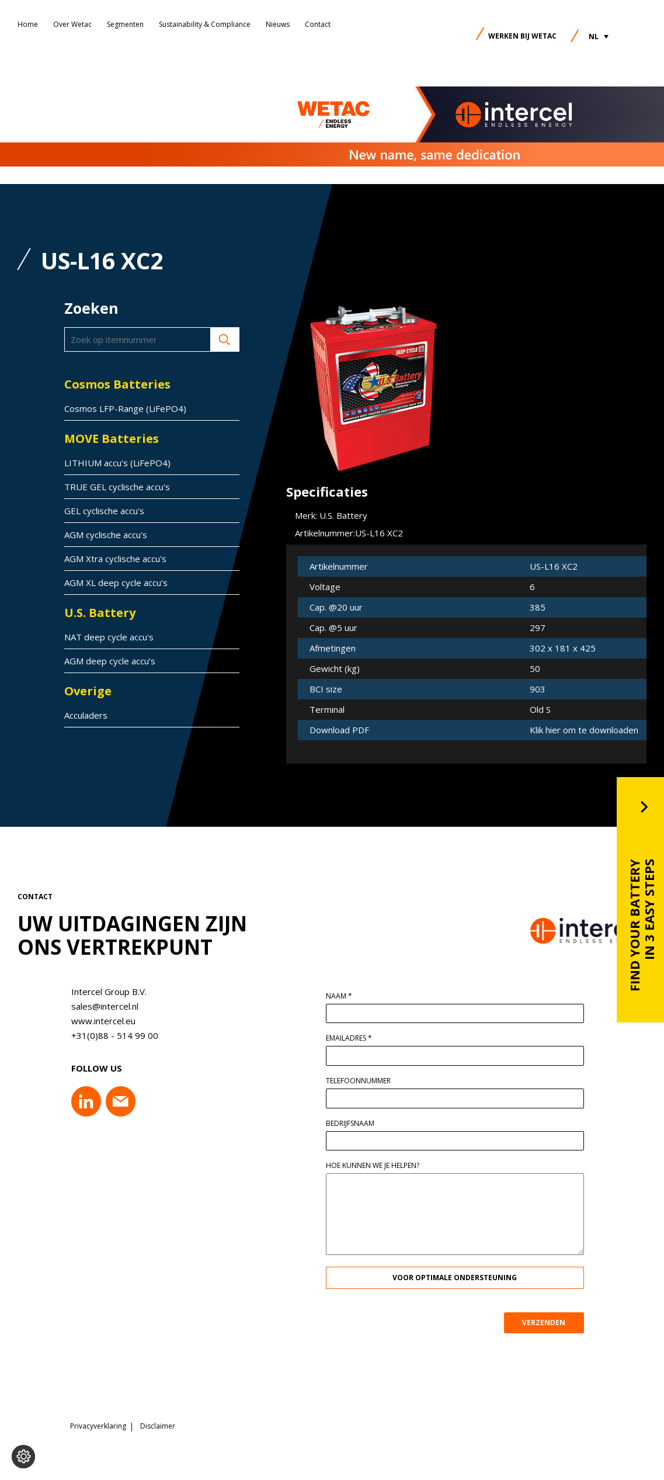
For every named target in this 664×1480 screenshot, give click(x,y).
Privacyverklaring (98, 1424)
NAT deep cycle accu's (109, 637)
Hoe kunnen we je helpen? (376, 1165)
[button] (598, 36)
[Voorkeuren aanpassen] (23, 1456)
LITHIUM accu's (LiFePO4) (117, 463)
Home (28, 24)
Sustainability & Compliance (205, 24)
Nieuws (278, 24)
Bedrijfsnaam (354, 1123)
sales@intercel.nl (100, 1006)
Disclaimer (157, 1424)
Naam (343, 996)
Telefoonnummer (362, 1080)
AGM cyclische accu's (105, 534)
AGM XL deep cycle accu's (116, 582)
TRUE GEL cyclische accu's (117, 487)
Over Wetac (72, 24)
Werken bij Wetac (522, 36)
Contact (318, 24)
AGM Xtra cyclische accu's (115, 558)
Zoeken (224, 339)
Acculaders (85, 715)
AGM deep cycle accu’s (109, 661)
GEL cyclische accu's (104, 511)
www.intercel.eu (99, 1021)
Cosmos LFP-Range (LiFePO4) (125, 408)
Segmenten (125, 24)
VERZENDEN (548, 1323)
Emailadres (353, 1038)
